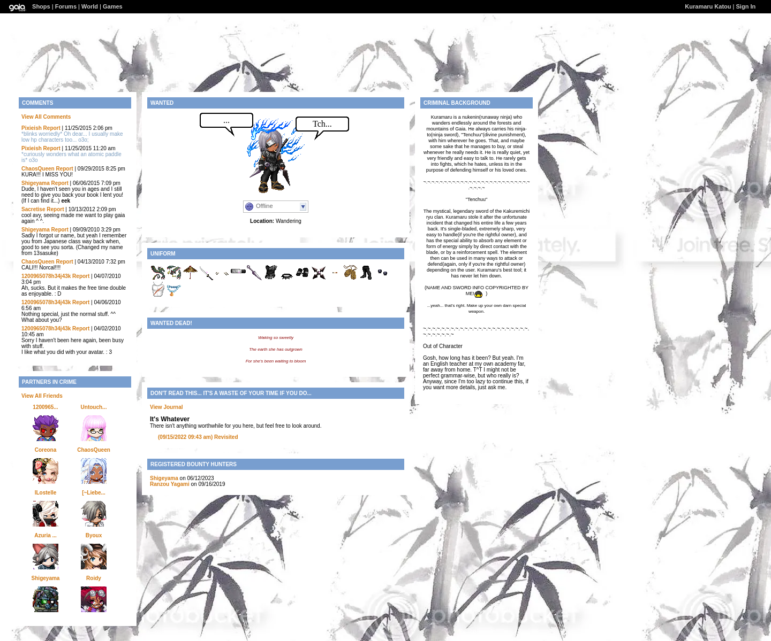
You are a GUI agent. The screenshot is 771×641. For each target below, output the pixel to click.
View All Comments (46, 117)
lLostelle (46, 493)
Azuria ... (45, 535)
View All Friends (42, 396)
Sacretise (33, 209)
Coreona (46, 450)
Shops (41, 6)
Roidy (93, 578)
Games (113, 6)
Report (52, 128)
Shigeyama (35, 183)
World (89, 6)
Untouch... (94, 407)
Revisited (198, 437)
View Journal (166, 407)
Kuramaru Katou (708, 6)
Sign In (746, 6)
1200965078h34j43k (46, 276)
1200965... (45, 407)
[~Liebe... (93, 493)
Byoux (94, 535)
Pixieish (31, 128)
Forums (66, 6)
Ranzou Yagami (170, 484)
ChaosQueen (38, 169)
